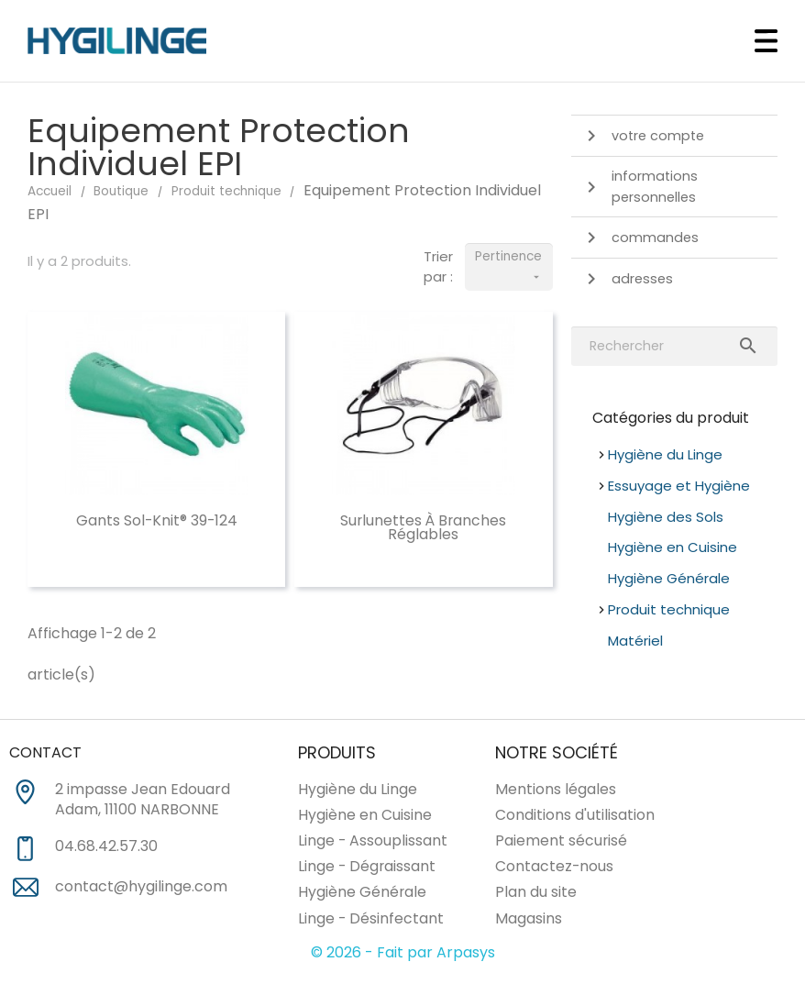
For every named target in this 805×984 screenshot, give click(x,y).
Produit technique (669, 609)
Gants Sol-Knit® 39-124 (156, 520)
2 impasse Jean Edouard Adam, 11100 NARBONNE (142, 800)
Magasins (528, 918)
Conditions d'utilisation (575, 814)
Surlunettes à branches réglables (423, 527)
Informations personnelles (639, 186)
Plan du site (536, 891)
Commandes (639, 238)
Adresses (626, 279)
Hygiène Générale (669, 578)
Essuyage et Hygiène (679, 485)
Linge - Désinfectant (371, 918)
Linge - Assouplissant (372, 840)
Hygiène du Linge (665, 454)
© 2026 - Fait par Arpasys (403, 952)
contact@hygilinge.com (141, 887)
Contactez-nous (554, 866)
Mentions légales (555, 789)
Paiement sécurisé (561, 840)
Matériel (635, 640)
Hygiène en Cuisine (672, 547)
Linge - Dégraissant (367, 866)
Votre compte (642, 136)
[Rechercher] (674, 346)
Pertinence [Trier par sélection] (509, 268)
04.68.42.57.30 (106, 846)
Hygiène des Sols (665, 516)
